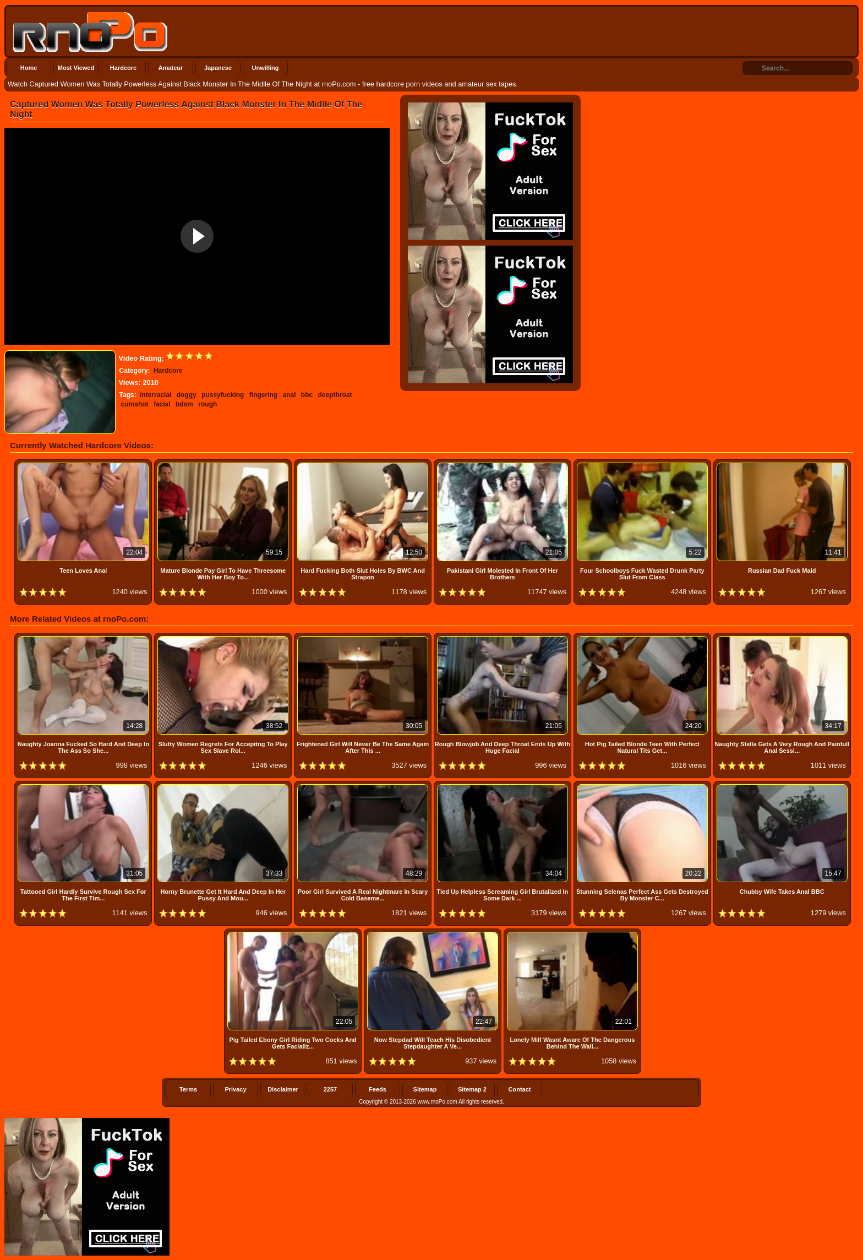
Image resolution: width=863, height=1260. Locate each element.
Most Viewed (76, 67)
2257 (330, 1089)
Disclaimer (282, 1089)
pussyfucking (222, 395)
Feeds (377, 1089)
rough (207, 404)
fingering (263, 395)
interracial (155, 395)
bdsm (184, 404)
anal (289, 395)
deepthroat (335, 395)
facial (162, 404)
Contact (520, 1089)
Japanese (218, 67)
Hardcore (123, 67)
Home (28, 67)
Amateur (171, 67)
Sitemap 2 (472, 1089)
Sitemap (425, 1089)
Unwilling (265, 67)
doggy (186, 395)
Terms (188, 1089)
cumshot (135, 404)
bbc (307, 395)
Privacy (235, 1089)
